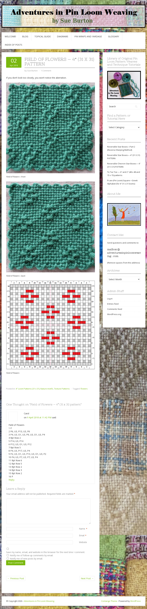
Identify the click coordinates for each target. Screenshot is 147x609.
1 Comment (46, 70)
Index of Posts (13, 44)
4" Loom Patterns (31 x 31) (28, 388)
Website (83, 542)
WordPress (135, 601)
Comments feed (114, 309)
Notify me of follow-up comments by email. (31, 555)
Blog (25, 36)
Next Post (87, 578)
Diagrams (62, 36)
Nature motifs (46, 388)
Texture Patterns (62, 388)
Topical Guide (42, 36)
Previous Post (16, 578)
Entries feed (113, 303)
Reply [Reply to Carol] (12, 479)
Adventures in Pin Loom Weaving (39, 601)
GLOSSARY (113, 36)
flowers (84, 388)
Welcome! (10, 36)
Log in (110, 298)
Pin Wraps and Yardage (88, 36)
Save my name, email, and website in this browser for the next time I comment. (45, 552)
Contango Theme (109, 601)
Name (82, 528)
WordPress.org (114, 314)
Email (81, 535)
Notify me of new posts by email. (26, 558)
